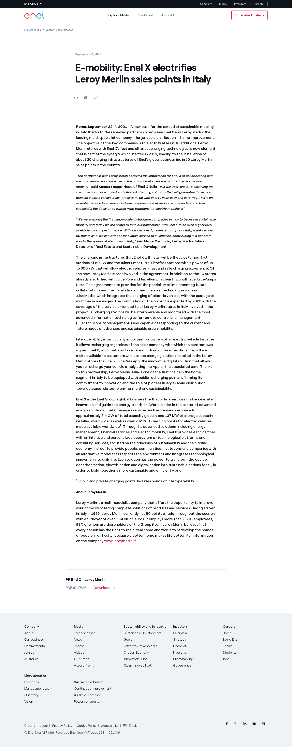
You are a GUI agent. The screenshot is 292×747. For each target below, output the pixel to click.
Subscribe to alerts (249, 15)
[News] (96, 639)
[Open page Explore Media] (33, 29)
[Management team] (46, 688)
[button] (33, 4)
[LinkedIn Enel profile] (244, 723)
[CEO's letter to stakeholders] (146, 646)
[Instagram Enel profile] (263, 723)
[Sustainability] (195, 659)
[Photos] (96, 646)
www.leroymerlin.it (120, 541)
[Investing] (195, 652)
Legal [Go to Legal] (44, 726)
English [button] (131, 725)
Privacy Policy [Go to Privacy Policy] (62, 726)
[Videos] (96, 652)
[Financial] (195, 646)
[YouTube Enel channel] (254, 723)
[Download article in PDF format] (104, 589)
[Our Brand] (96, 659)
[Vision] (46, 701)
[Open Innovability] (146, 665)
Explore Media (119, 17)
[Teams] (245, 646)
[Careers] (245, 633)
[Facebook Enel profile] (226, 723)
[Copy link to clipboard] (95, 97)
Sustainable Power (88, 682)
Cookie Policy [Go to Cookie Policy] (87, 726)
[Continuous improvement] (96, 688)
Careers (259, 3)
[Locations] (46, 682)
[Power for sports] (96, 701)
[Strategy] (195, 639)
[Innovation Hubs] (146, 659)
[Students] (245, 652)
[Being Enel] (245, 639)
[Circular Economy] (146, 652)
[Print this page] (76, 97)
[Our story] (46, 695)
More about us (35, 675)
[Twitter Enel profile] (235, 723)
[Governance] (195, 665)
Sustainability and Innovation (146, 626)
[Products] (46, 639)
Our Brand (145, 15)
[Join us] (46, 652)
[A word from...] (96, 665)
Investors (240, 3)
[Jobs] (245, 659)
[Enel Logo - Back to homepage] (34, 15)
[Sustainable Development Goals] (146, 636)
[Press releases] (96, 633)
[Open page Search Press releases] (59, 29)
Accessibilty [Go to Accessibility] (110, 726)
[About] (46, 633)
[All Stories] (46, 659)
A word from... (172, 15)
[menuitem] (226, 723)
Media (223, 3)
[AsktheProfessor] (96, 695)
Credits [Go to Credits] (29, 726)
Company (206, 3)
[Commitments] (46, 646)
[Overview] (195, 633)
